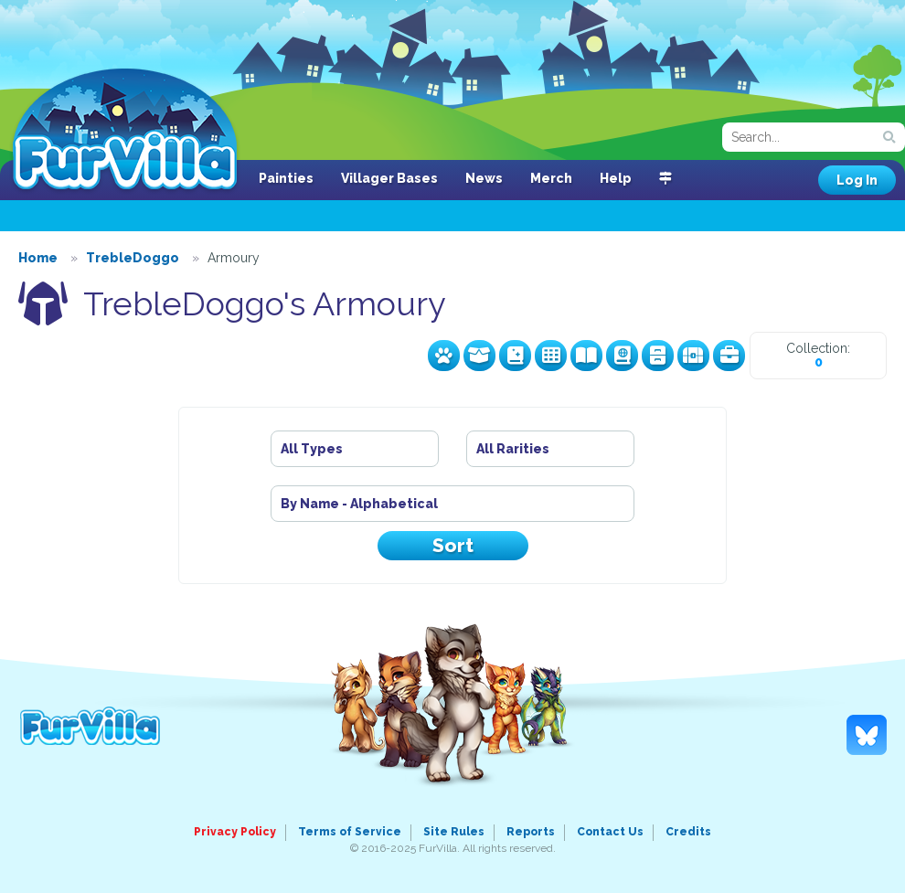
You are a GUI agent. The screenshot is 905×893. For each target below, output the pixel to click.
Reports (530, 831)
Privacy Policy (235, 831)
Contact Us (610, 831)
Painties (286, 178)
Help (616, 178)
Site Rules (453, 831)
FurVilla (124, 131)
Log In (857, 180)
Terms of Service (349, 831)
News (484, 178)
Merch (551, 178)
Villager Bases (389, 178)
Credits (688, 831)
